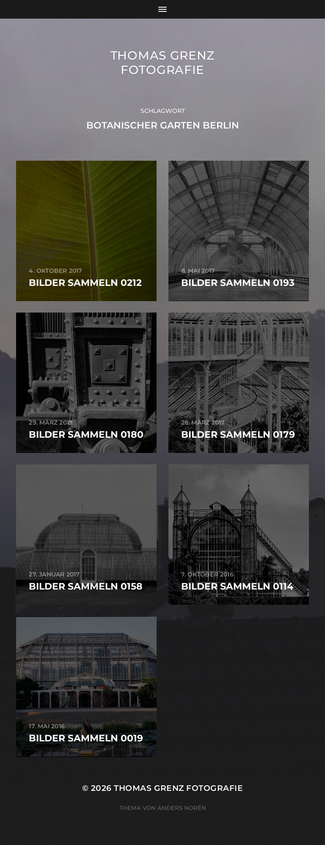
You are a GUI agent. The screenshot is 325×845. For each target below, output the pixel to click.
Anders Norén (181, 807)
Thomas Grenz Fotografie (162, 62)
